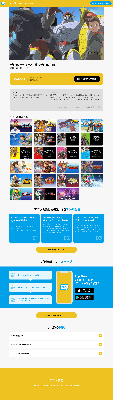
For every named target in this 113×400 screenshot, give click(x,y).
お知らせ (36, 385)
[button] (56, 336)
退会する (76, 385)
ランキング (31, 3)
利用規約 (53, 385)
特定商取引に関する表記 (65, 385)
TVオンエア (22, 3)
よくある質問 (44, 385)
